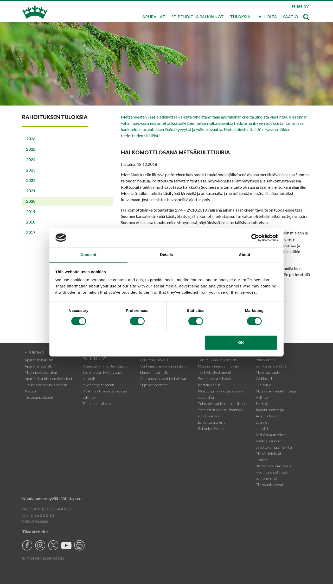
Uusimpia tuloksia (154, 360)
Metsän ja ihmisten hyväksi (219, 366)
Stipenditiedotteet (154, 385)
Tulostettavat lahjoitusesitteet (222, 403)
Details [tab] (166, 255)
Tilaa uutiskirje (35, 531)
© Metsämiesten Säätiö (43, 557)
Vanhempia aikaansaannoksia (163, 366)
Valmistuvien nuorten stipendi (105, 366)
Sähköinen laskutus (271, 366)
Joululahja (206, 397)
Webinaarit (264, 378)
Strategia (263, 403)
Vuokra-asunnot (269, 441)
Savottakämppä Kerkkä (274, 447)
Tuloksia (240, 16)
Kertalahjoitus (209, 385)
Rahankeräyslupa (211, 428)
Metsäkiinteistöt (268, 453)
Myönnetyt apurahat (41, 372)
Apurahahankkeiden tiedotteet (48, 378)
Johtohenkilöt (267, 478)
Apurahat (153, 16)
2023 (30, 169)
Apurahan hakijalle (39, 360)
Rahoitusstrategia (270, 410)
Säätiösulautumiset (271, 434)
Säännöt (262, 422)
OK (241, 342)
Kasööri (31, 391)
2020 (30, 201)
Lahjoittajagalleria (211, 422)
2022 (30, 180)
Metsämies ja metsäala (273, 466)
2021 (30, 190)
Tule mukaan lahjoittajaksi (218, 360)
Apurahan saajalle (39, 366)
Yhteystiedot (266, 360)
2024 (30, 159)
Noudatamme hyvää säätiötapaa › (52, 498)
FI (293, 6)
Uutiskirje (263, 385)
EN (299, 6)
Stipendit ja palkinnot (197, 16)
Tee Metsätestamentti (215, 372)
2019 (30, 211)
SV (306, 6)
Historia (262, 459)
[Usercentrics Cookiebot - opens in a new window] (255, 237)
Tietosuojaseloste (39, 397)
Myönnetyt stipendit (98, 385)
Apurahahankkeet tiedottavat (163, 378)
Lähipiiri (262, 428)
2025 (30, 149)
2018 (30, 221)
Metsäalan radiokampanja (276, 391)
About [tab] (244, 255)
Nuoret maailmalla (154, 372)
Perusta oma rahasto (214, 378)
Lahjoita (267, 16)
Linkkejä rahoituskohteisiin (46, 385)
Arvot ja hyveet (268, 416)
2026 (30, 138)
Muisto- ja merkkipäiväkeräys (221, 391)
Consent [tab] (89, 255)
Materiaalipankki (268, 372)
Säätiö (290, 16)
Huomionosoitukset (271, 472)
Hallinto (262, 397)
